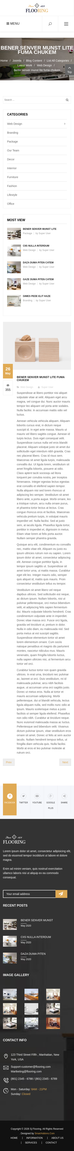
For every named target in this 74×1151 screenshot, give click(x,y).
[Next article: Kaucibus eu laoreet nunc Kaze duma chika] (65, 762)
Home (4, 60)
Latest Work (24, 65)
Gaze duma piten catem (38, 279)
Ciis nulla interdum (36, 245)
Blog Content (34, 60)
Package (12, 141)
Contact (51, 1142)
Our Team (13, 150)
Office (10, 203)
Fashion (12, 186)
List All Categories (58, 60)
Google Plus (50, 801)
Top (69, 69)
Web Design (44, 65)
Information (34, 1138)
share (64, 798)
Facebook (9, 798)
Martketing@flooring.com (26, 1071)
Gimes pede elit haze (37, 296)
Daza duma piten (33, 953)
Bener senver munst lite (39, 229)
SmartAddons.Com (44, 1133)
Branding (12, 132)
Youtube (37, 798)
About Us (57, 1138)
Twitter (23, 798)
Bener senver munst (37, 920)
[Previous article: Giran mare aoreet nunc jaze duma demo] (9, 762)
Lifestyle (12, 194)
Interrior (12, 168)
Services (31, 1142)
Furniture (12, 177)
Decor (10, 159)
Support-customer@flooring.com (31, 1066)
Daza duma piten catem (38, 262)
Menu (13, 23)
